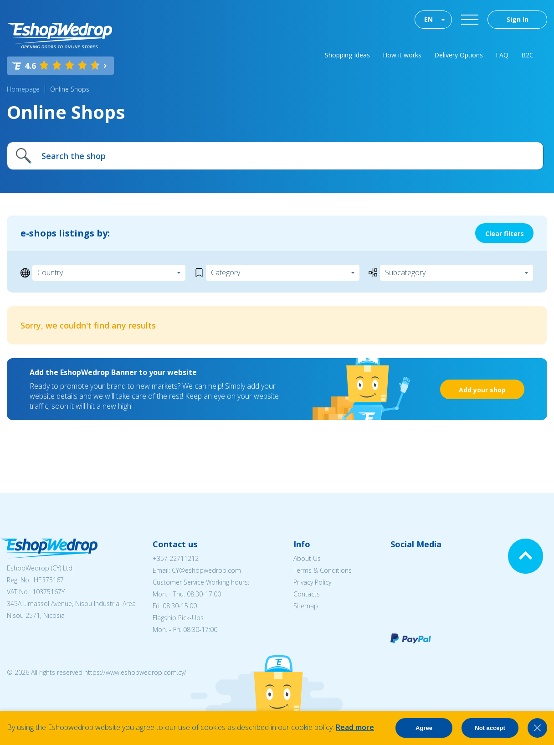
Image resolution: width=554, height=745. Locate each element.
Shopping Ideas (347, 55)
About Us (307, 558)
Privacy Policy (312, 582)
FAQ (502, 55)
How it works (402, 55)
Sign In (517, 19)
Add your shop (482, 389)
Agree (424, 727)
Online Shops (69, 89)
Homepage (23, 89)
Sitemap (305, 605)
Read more (355, 727)
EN (428, 19)
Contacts (306, 594)
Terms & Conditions (322, 570)
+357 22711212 (176, 558)
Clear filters (504, 233)
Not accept (490, 727)
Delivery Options (458, 55)
